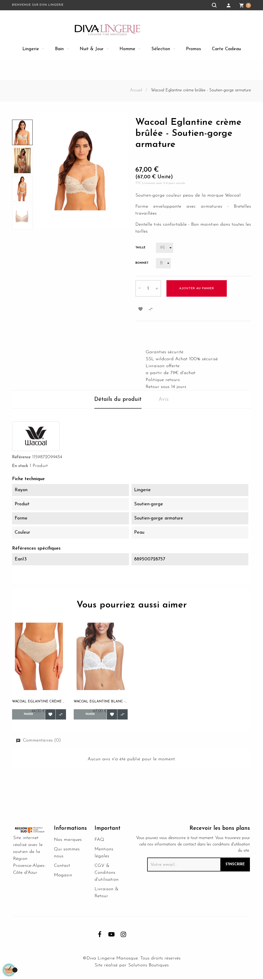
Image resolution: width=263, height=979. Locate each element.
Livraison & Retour (106, 895)
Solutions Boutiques (148, 967)
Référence (21, 457)
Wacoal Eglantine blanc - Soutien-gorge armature (101, 701)
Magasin (63, 877)
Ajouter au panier (196, 288)
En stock (20, 466)
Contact (62, 868)
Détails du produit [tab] (118, 399)
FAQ (99, 842)
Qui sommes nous (67, 855)
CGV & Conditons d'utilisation (107, 875)
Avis (163, 399)
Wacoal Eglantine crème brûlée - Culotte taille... (39, 701)
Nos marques (68, 842)
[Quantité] (148, 288)
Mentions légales (104, 855)
